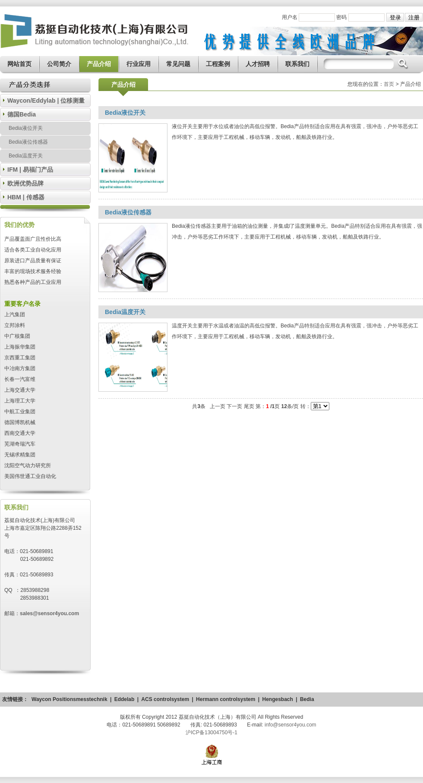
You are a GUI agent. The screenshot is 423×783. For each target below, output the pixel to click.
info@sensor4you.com (290, 725)
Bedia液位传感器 (28, 142)
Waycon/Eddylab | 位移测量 (46, 100)
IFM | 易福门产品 (30, 169)
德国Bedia (21, 114)
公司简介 (59, 63)
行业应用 (138, 63)
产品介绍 (99, 63)
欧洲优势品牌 (25, 183)
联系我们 (297, 63)
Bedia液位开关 (26, 128)
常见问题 (178, 63)
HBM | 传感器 (25, 197)
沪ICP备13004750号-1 (211, 733)
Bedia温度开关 (26, 156)
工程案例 (218, 63)
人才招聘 (258, 63)
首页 (389, 84)
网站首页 (19, 63)
